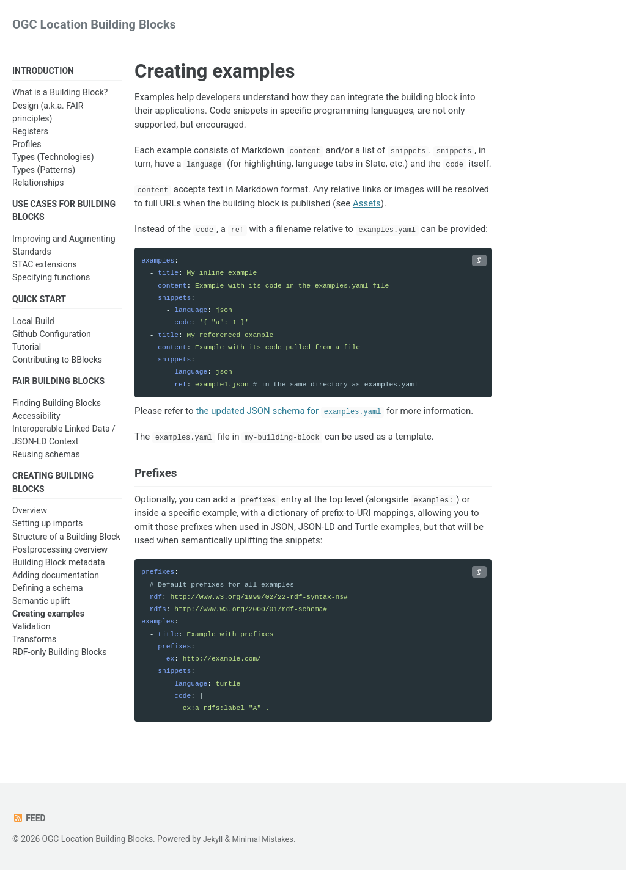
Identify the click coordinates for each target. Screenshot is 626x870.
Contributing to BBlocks (57, 363)
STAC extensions (44, 267)
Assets (367, 203)
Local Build (33, 325)
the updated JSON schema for (290, 410)
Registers (30, 132)
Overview (29, 517)
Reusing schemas (46, 459)
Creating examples (48, 620)
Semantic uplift (41, 607)
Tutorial (26, 350)
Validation (31, 632)
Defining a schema (47, 594)
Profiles (26, 145)
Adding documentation (55, 581)
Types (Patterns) (43, 171)
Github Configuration (51, 338)
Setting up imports (47, 530)
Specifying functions (51, 280)
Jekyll (213, 839)
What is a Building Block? (60, 93)
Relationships (38, 184)
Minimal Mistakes (267, 839)
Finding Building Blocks (56, 408)
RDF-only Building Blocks (59, 659)
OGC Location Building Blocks (94, 24)
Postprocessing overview (60, 555)
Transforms (34, 646)
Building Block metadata (58, 568)
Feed (29, 818)
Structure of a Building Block (66, 543)
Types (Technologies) (53, 158)
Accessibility (36, 421)
